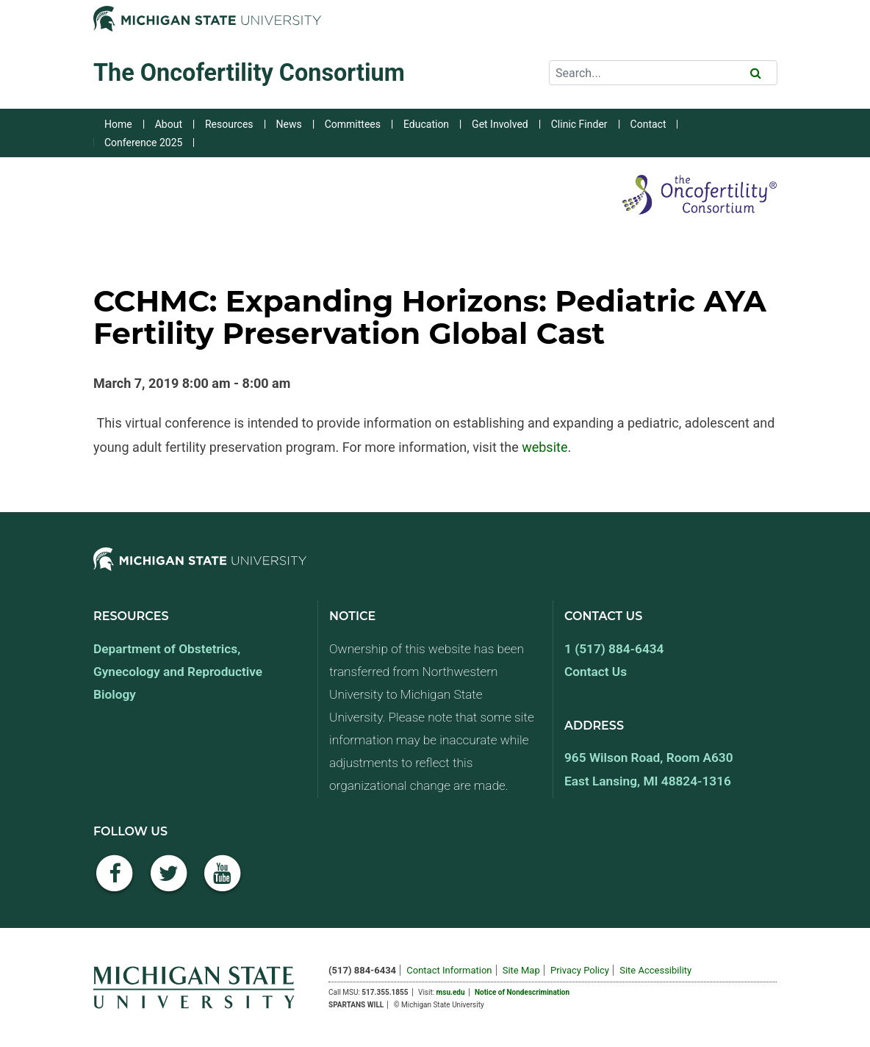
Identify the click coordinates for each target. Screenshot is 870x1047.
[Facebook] (114, 881)
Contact (648, 124)
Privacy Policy (579, 970)
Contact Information (449, 970)
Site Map (521, 970)
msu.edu (450, 992)
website (544, 447)
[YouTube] (222, 881)
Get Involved (500, 124)
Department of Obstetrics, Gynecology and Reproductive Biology (177, 671)
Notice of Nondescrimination (522, 992)
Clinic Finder (579, 124)
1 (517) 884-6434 (614, 648)
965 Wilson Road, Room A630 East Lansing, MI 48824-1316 (648, 769)
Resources (229, 124)
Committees (353, 124)
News (289, 124)
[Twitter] (169, 881)
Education (426, 124)
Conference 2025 (143, 142)
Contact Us (595, 671)
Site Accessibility (655, 970)
